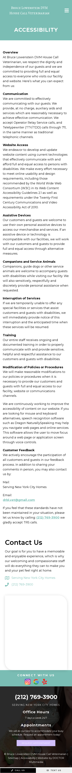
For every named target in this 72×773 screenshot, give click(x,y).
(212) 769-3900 (47, 517)
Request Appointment (36, 743)
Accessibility (28, 758)
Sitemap (13, 758)
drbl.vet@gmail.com (19, 500)
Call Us (18, 770)
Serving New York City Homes (33, 577)
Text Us (54, 770)
